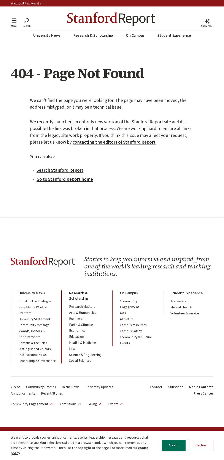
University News (46, 35)
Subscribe (175, 387)
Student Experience (174, 35)
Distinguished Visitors (35, 349)
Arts (123, 313)
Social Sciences (80, 360)
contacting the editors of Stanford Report (114, 142)
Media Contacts (201, 387)
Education (76, 336)
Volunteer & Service (184, 313)
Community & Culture (136, 337)
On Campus (135, 35)
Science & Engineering (85, 354)
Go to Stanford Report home (65, 179)
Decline (201, 445)
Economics (77, 330)
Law (72, 348)
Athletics (126, 319)
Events (125, 343)
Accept (174, 445)
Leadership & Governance (37, 360)
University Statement (35, 319)
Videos (15, 387)
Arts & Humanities (82, 312)
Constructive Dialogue (35, 301)
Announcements (23, 393)
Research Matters (82, 306)
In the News (70, 387)
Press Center (203, 393)
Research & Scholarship (93, 35)
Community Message (34, 325)
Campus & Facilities (33, 343)
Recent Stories (52, 393)
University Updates (99, 387)
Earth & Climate (81, 324)
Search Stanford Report (60, 170)
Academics (178, 301)
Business (75, 318)
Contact (156, 387)
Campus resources (133, 325)
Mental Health (181, 307)
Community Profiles (41, 387)
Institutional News (33, 354)
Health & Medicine (82, 342)
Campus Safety (131, 331)
